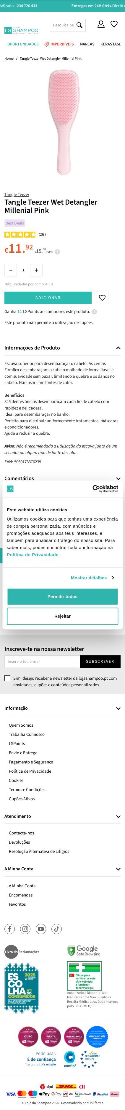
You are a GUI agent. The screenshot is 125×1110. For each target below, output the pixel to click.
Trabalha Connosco (27, 734)
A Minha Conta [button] (18, 869)
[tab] (62, 348)
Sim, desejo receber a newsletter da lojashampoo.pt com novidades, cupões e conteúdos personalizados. (65, 681)
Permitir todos (63, 596)
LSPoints (17, 744)
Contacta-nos (21, 833)
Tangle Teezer (16, 195)
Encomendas (21, 895)
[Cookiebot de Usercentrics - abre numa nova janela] (92, 489)
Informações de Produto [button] (32, 348)
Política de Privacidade (30, 771)
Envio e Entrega (23, 753)
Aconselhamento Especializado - (66, 6)
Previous (3, 6)
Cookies (16, 780)
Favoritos (17, 904)
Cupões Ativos (22, 799)
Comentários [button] (19, 479)
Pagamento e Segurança (31, 762)
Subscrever (100, 662)
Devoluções (19, 842)
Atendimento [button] (17, 816)
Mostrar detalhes (89, 577)
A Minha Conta (22, 886)
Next (121, 6)
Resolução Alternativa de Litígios (39, 851)
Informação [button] (16, 708)
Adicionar (48, 298)
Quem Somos (21, 725)
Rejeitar (62, 616)
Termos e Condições (27, 790)
